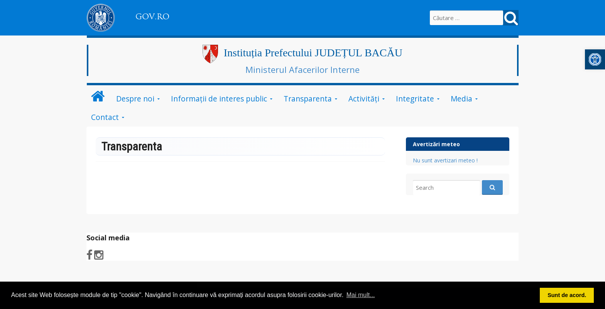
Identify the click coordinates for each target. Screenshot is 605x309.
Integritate (415, 98)
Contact (105, 117)
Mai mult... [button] (360, 295)
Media (461, 98)
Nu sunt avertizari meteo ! (445, 160)
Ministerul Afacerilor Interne (302, 69)
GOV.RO (152, 17)
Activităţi (363, 98)
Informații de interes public (219, 98)
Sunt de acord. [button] (567, 295)
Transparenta (308, 98)
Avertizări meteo (436, 144)
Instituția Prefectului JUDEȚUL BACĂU (313, 53)
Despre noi (135, 98)
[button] (595, 59)
